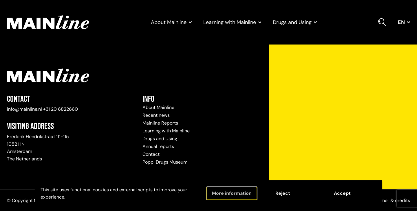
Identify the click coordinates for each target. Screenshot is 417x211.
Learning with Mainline (166, 131)
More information (232, 193)
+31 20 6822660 (60, 109)
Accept (342, 193)
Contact (151, 154)
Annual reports (158, 146)
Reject (282, 193)
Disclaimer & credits (388, 200)
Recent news (156, 115)
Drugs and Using (159, 139)
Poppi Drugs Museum (164, 162)
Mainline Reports (160, 123)
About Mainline (158, 107)
